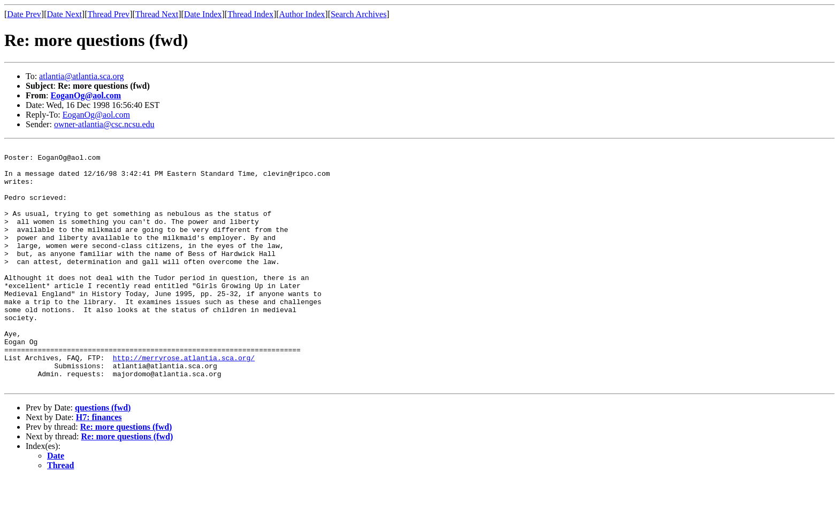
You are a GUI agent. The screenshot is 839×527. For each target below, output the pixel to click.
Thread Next (156, 14)
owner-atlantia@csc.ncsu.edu (104, 124)
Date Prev (24, 14)
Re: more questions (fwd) (126, 474)
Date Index (203, 14)
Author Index (302, 14)
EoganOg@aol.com (85, 95)
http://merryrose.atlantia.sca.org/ (184, 401)
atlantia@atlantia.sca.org (81, 76)
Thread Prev (108, 14)
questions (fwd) (103, 455)
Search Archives (358, 14)
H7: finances (99, 465)
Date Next (64, 14)
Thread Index (250, 14)
